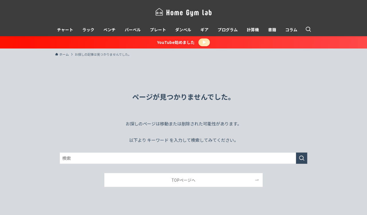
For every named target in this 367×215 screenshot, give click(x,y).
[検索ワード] (183, 158)
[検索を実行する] (301, 158)
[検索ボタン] (308, 29)
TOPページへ (183, 180)
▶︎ (204, 42)
